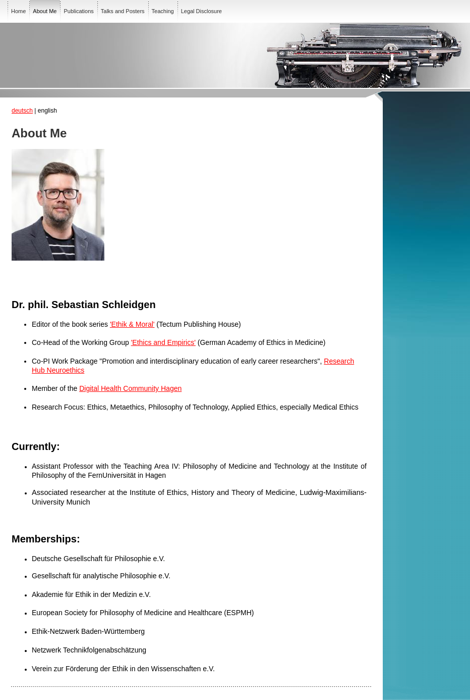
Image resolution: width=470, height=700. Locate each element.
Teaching (163, 11)
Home (18, 11)
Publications (78, 11)
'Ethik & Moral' (132, 324)
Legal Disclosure (201, 11)
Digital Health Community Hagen (130, 388)
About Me (44, 11)
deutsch (22, 110)
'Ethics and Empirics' (163, 342)
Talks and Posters (123, 11)
